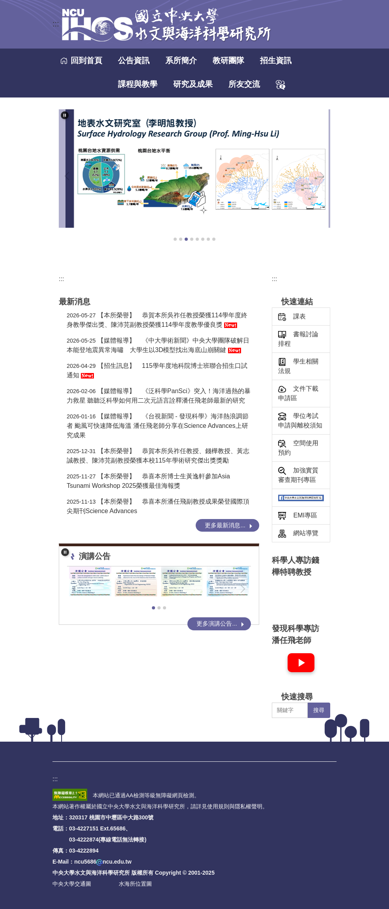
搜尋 (318, 710)
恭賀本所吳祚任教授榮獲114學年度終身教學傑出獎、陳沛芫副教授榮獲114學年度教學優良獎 (157, 320)
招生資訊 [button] (276, 60)
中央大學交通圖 (71, 884)
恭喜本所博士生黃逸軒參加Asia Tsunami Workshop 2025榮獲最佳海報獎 (148, 481)
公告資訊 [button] (134, 60)
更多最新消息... (225, 525)
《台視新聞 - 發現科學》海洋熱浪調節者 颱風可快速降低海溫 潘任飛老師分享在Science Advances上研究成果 (158, 426)
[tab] (175, 239)
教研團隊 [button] (228, 60)
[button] (65, 115)
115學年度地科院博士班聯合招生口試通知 (157, 370)
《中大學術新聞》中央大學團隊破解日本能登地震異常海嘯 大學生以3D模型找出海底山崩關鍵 (158, 345)
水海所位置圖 (135, 884)
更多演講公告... (216, 623)
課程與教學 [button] (137, 84)
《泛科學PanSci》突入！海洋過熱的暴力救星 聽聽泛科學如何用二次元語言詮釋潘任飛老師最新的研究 (159, 396)
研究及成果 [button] (193, 84)
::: (55, 24)
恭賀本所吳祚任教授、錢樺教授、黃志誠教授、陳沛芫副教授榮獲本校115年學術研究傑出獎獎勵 (158, 456)
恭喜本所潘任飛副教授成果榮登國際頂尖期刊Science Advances (158, 506)
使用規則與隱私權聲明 (234, 806)
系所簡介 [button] (181, 60)
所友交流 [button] (244, 84)
